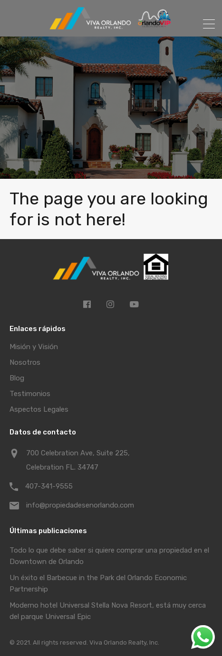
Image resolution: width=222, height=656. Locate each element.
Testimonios (30, 393)
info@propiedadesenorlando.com (80, 505)
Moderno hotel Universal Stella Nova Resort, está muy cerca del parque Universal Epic (108, 611)
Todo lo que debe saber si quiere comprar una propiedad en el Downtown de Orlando (109, 556)
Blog (17, 378)
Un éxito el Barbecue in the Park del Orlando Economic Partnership (98, 583)
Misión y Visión (34, 346)
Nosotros (25, 362)
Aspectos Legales (39, 409)
